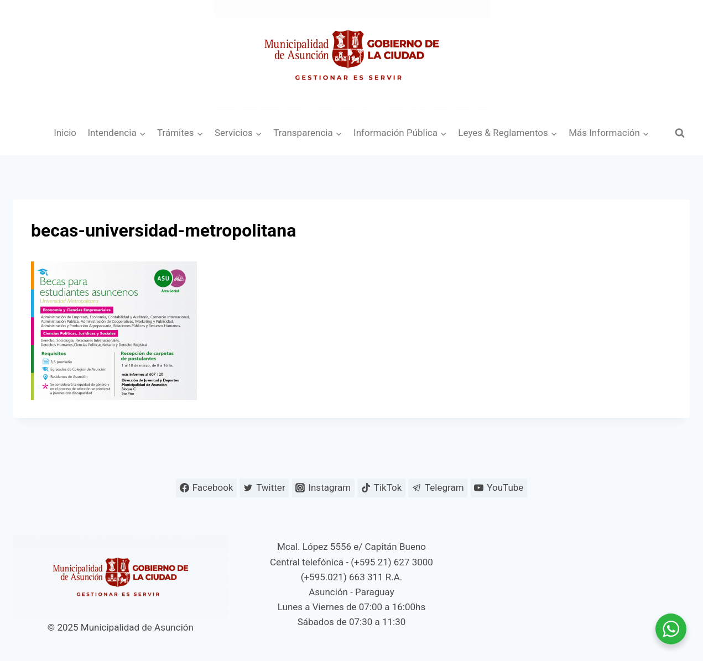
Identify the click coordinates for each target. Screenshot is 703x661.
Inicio (65, 132)
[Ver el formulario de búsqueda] (680, 133)
